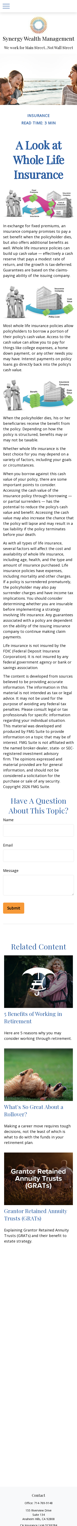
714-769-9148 (43, 1503)
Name (8, 819)
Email (8, 845)
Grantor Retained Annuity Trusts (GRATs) (35, 1214)
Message (10, 870)
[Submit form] (13, 908)
